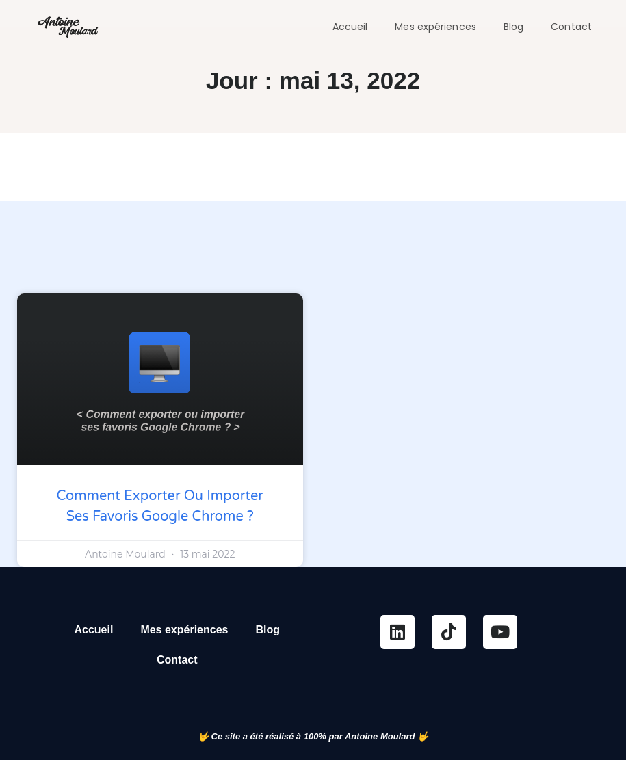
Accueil (350, 27)
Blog (513, 27)
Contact (571, 27)
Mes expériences (435, 27)
